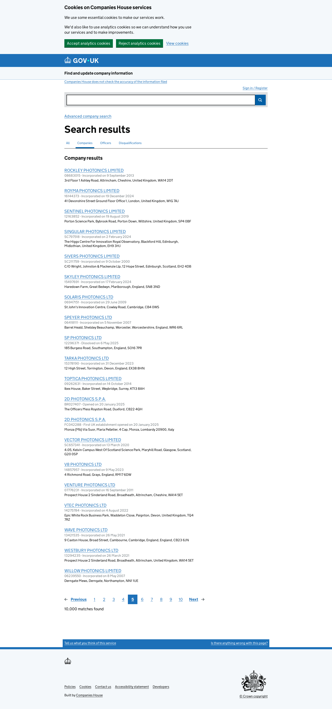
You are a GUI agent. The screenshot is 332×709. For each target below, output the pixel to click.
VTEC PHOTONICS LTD (85, 505)
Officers (105, 143)
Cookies (85, 687)
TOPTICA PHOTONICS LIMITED (93, 378)
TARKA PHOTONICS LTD (86, 358)
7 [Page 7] (152, 599)
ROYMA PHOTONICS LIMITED (91, 190)
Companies (85, 143)
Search (260, 100)
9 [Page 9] (171, 599)
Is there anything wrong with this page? (239, 643)
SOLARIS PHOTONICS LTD (88, 297)
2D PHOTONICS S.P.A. (85, 398)
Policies (70, 687)
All (68, 143)
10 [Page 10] (181, 599)
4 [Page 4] (123, 599)
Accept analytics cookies (88, 43)
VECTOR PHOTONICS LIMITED (92, 439)
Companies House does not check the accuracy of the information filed (115, 82)
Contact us (103, 687)
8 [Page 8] (161, 599)
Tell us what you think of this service (90, 643)
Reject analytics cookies (139, 43)
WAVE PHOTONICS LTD (86, 529)
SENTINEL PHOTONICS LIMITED (94, 211)
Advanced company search (87, 116)
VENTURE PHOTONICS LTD (89, 484)
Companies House (89, 695)
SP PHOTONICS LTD (83, 337)
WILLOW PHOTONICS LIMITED (92, 570)
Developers (161, 687)
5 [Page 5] (132, 599)
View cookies (177, 43)
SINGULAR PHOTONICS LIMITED (95, 231)
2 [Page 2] (104, 599)
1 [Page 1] (94, 599)
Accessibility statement (132, 687)
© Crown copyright (253, 696)
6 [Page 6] (142, 599)
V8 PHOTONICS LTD (83, 464)
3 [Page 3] (113, 599)
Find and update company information (98, 73)
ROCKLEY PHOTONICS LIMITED (94, 170)
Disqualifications (130, 143)
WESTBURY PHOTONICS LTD (91, 550)
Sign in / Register (255, 88)
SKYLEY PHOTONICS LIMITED (92, 276)
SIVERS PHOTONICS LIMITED (92, 256)
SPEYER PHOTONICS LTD (88, 317)
